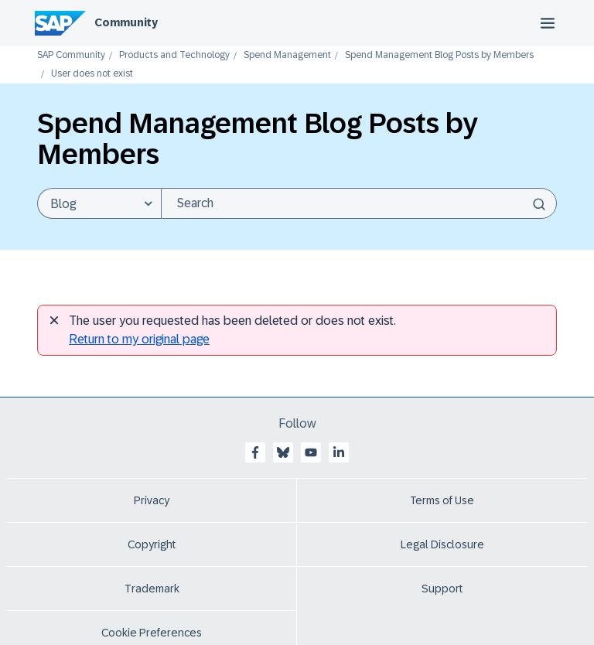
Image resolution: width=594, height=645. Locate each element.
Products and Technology (174, 55)
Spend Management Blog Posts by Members (439, 55)
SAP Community (71, 55)
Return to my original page (139, 339)
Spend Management (287, 55)
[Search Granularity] (99, 203)
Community (126, 22)
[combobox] (359, 203)
